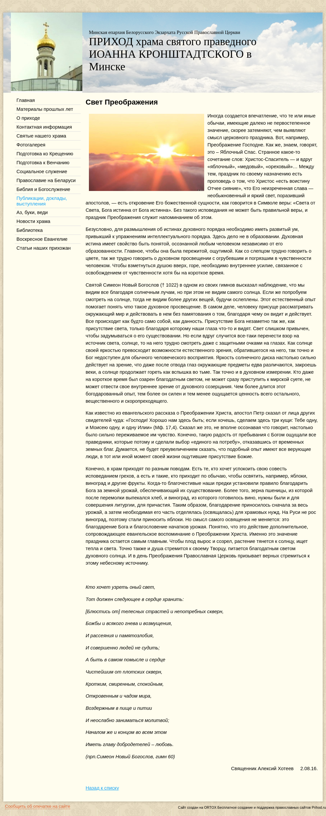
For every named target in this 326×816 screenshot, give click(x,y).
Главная (25, 100)
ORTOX (210, 807)
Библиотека (29, 230)
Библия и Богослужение (43, 189)
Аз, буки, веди (32, 212)
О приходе (28, 118)
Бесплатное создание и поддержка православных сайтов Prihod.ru (271, 807)
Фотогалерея (30, 144)
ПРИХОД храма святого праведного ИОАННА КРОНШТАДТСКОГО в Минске (173, 54)
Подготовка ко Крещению (44, 153)
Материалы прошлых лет (44, 109)
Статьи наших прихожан (43, 248)
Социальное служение (41, 171)
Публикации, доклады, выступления (41, 201)
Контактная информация (44, 127)
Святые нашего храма (41, 136)
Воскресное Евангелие (42, 239)
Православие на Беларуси (46, 180)
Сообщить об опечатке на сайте (37, 806)
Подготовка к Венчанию (42, 162)
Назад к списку (102, 788)
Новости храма (33, 221)
